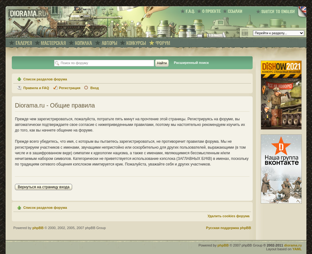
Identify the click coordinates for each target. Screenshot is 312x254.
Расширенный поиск (191, 63)
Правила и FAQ (36, 88)
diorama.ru (293, 245)
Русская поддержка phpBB (228, 228)
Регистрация (69, 88)
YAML (297, 249)
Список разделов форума (45, 79)
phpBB (38, 228)
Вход (94, 88)
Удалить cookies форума (229, 216)
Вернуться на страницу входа (43, 187)
